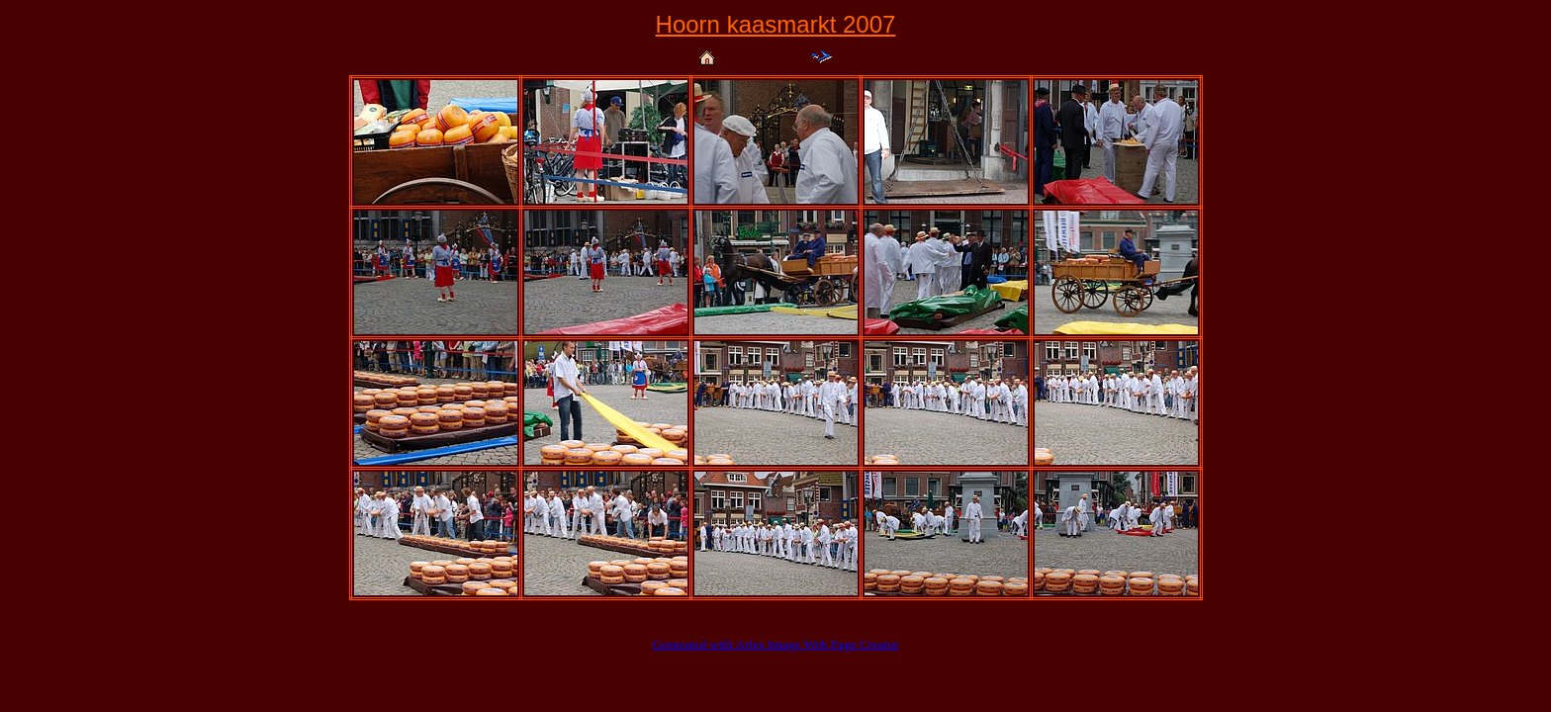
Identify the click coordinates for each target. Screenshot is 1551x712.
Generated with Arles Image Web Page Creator (775, 644)
